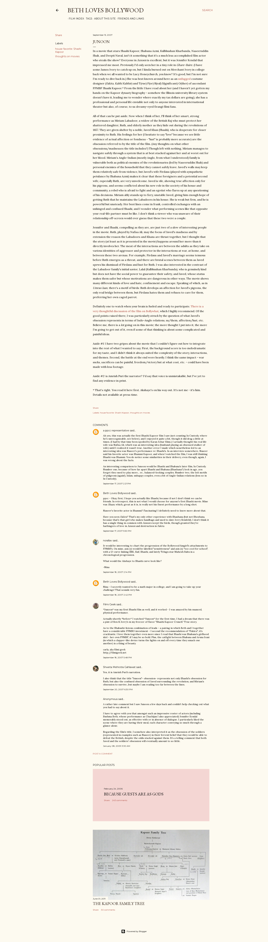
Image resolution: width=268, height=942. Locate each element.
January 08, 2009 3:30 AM (116, 746)
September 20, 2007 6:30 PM (118, 689)
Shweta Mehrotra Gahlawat (119, 667)
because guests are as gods (133, 794)
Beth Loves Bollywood (106, 10)
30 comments (108, 910)
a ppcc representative (116, 430)
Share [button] (58, 35)
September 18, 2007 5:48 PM (117, 657)
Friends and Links (129, 18)
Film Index (75, 18)
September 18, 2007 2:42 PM (117, 594)
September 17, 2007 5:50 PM (117, 531)
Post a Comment (102, 753)
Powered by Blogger (134, 931)
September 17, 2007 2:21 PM (117, 483)
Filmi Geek (109, 604)
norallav (107, 540)
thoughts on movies (67, 56)
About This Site (104, 18)
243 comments (119, 800)
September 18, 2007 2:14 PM (117, 572)
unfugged (184, 78)
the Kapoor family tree (119, 903)
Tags (88, 18)
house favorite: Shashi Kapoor (114, 412)
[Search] (207, 10)
